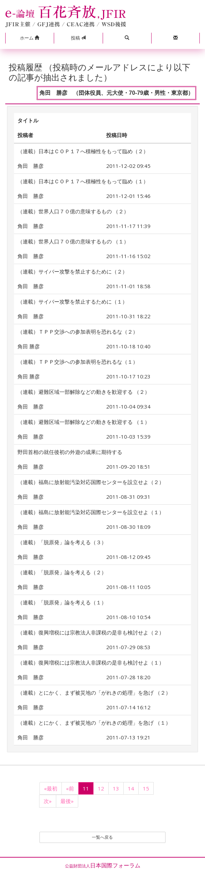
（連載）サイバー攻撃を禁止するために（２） (72, 271)
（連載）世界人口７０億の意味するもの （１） (73, 241)
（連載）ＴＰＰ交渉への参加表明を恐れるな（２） (77, 331)
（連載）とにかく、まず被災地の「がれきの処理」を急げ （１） (94, 722)
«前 (70, 788)
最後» (67, 800)
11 (86, 788)
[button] (29, 38)
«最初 (50, 788)
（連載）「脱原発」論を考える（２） (62, 572)
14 (131, 788)
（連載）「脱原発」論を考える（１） (62, 602)
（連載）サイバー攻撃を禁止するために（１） (72, 301)
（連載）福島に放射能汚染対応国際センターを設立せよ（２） (90, 481)
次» (48, 800)
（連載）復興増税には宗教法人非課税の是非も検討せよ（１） (90, 662)
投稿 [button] (78, 38)
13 (116, 788)
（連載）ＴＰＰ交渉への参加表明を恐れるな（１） (77, 361)
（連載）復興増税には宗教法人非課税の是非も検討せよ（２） (90, 632)
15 (146, 788)
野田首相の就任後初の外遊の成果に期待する (69, 451)
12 (101, 788)
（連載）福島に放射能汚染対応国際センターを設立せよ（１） (90, 512)
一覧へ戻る (102, 837)
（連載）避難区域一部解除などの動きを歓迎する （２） (83, 391)
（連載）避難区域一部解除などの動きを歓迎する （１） (83, 421)
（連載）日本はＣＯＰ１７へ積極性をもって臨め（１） (82, 181)
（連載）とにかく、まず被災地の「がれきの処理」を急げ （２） (94, 692)
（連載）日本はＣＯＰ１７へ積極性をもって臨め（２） (82, 151)
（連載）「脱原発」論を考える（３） (62, 542)
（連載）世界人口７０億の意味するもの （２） (73, 211)
